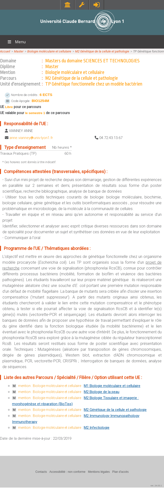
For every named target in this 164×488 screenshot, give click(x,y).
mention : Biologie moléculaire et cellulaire (49, 386)
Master (18, 51)
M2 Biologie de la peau (101, 392)
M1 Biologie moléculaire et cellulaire (112, 386)
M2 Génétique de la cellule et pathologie (102, 51)
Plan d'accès (120, 471)
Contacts (41, 471)
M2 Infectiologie (96, 427)
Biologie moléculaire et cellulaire (49, 51)
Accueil (5, 51)
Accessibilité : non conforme (67, 471)
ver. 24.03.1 (156, 485)
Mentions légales (99, 471)
